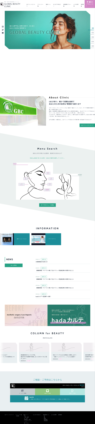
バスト (25, 421)
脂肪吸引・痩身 (27, 419)
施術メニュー (26, 414)
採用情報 (60, 414)
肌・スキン (26, 423)
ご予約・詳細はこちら (71, 82)
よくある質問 (53, 414)
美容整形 (46, 419)
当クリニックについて (87, 125)
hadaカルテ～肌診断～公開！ (43, 296)
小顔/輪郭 (47, 190)
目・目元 (26, 418)
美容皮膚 (46, 420)
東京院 (17, 416)
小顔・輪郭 (26, 417)
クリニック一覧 (18, 414)
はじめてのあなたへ (37, 414)
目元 (48, 173)
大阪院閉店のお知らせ (42, 262)
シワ (21, 184)
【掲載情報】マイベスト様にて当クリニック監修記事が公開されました (55, 270)
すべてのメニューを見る (47, 205)
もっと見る (14, 265)
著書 (45, 418)
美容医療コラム (46, 414)
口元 (50, 184)
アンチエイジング (27, 420)
